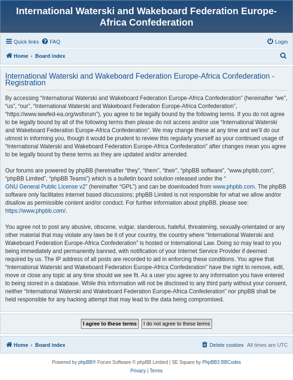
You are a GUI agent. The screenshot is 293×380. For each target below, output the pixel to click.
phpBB (85, 362)
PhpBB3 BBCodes (221, 362)
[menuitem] (50, 41)
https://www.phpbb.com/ (35, 211)
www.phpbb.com (234, 186)
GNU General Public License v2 (45, 186)
